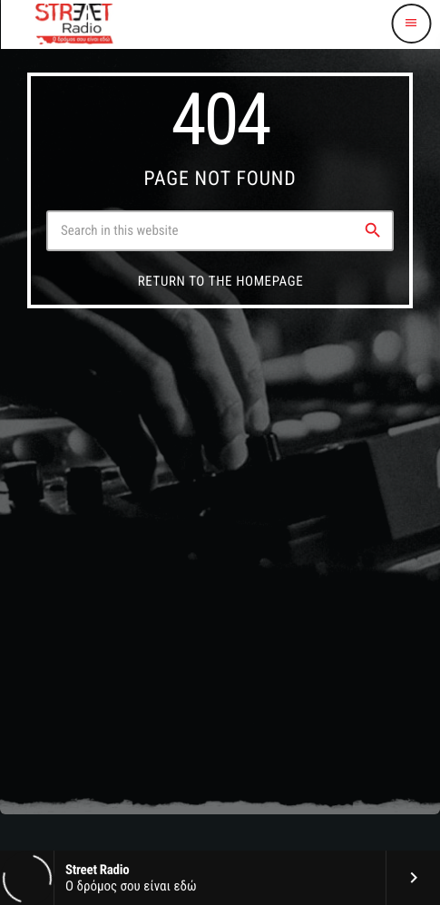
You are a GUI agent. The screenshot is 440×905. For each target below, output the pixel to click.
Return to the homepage (220, 281)
